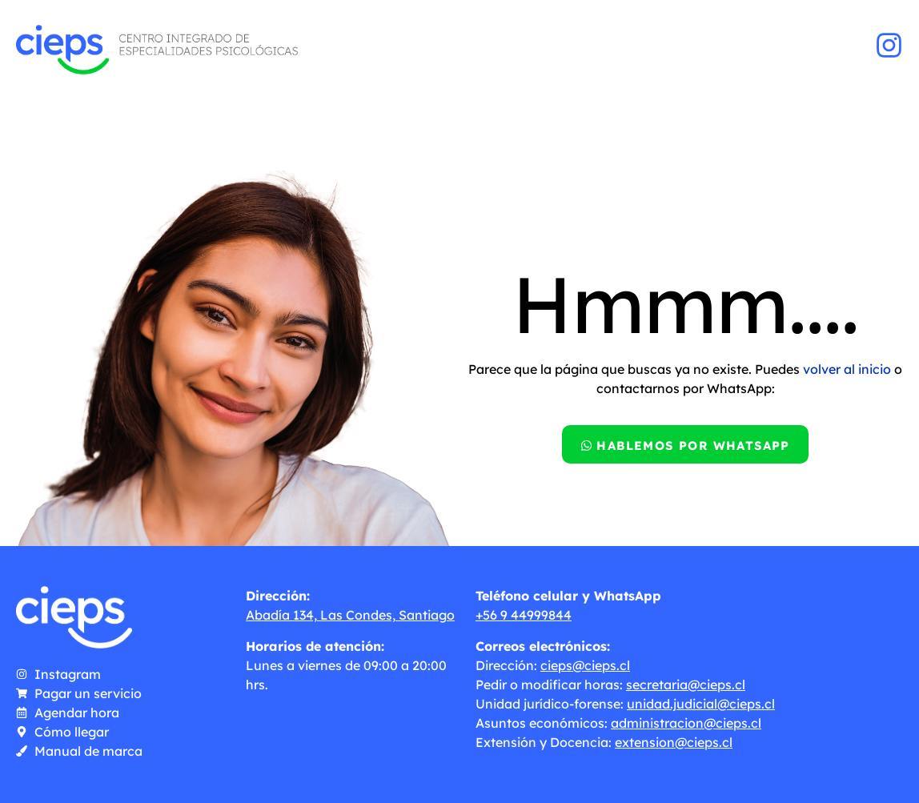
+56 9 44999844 (524, 615)
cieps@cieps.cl (585, 665)
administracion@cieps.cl (686, 723)
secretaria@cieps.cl (685, 685)
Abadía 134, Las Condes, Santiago (350, 615)
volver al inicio (847, 369)
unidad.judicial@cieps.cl (701, 704)
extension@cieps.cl (673, 742)
